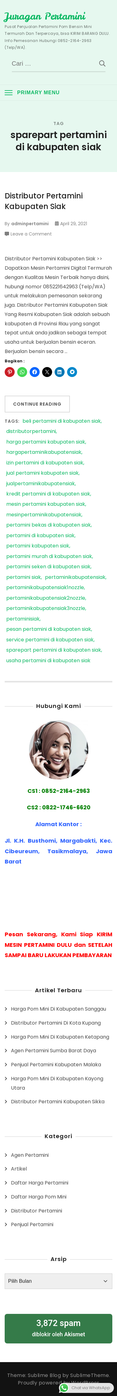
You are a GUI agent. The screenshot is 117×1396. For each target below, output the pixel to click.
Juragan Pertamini (45, 16)
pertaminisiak (23, 619)
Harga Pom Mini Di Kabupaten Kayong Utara (57, 1083)
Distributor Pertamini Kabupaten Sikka (58, 1101)
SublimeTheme (89, 1375)
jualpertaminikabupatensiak (40, 484)
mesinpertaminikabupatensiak (43, 515)
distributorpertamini (31, 431)
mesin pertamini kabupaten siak (45, 504)
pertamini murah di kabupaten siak (49, 556)
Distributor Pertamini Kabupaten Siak (44, 201)
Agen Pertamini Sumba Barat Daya (53, 1050)
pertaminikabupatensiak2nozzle (45, 598)
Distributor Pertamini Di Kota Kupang (56, 1022)
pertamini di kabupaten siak (40, 536)
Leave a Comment (31, 234)
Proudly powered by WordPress (59, 1382)
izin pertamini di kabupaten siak (44, 463)
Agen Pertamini (30, 1155)
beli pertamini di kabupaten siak (61, 421)
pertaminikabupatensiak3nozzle (45, 608)
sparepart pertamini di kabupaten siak (53, 650)
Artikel (19, 1168)
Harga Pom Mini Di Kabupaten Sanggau (58, 1008)
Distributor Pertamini (36, 1210)
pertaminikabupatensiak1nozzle (45, 587)
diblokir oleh (58, 1328)
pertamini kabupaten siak (37, 546)
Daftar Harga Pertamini (39, 1182)
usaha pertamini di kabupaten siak (48, 661)
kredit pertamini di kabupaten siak (48, 494)
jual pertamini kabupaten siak (42, 473)
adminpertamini (30, 224)
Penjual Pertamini (32, 1224)
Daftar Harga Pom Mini (38, 1196)
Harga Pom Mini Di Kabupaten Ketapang (60, 1036)
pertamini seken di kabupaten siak (48, 567)
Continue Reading (37, 404)
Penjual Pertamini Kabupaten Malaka (56, 1064)
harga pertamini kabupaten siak (45, 442)
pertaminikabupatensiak (75, 577)
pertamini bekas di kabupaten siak (48, 525)
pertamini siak (23, 577)
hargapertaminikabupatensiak (43, 452)
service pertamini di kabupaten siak (50, 640)
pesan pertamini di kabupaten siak (48, 629)
